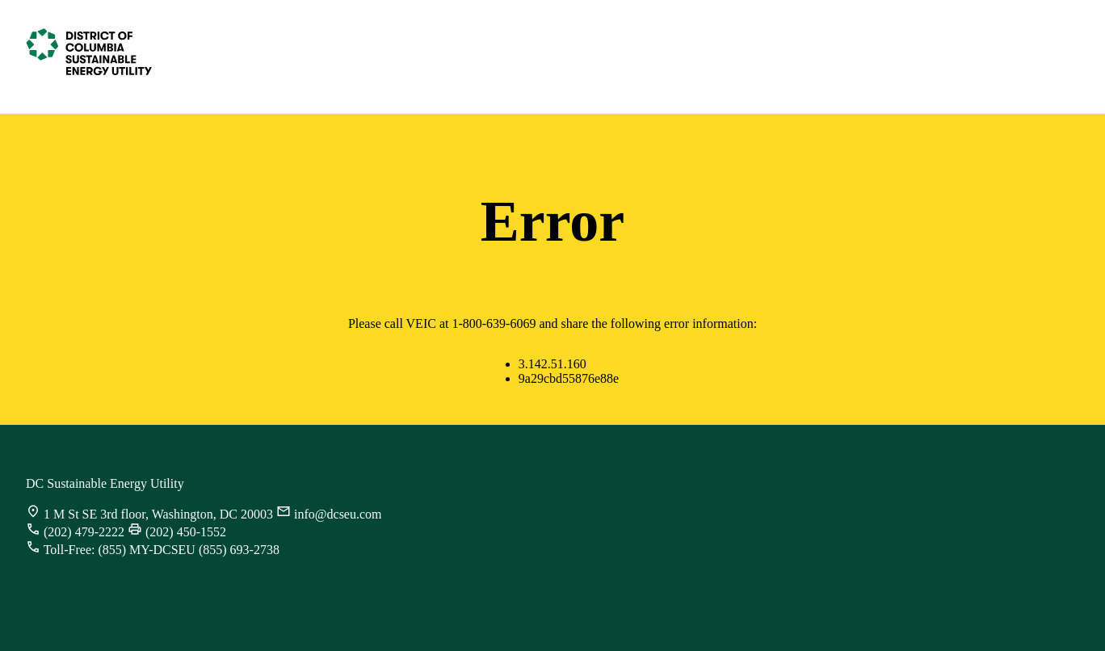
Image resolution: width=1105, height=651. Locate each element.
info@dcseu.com (337, 514)
